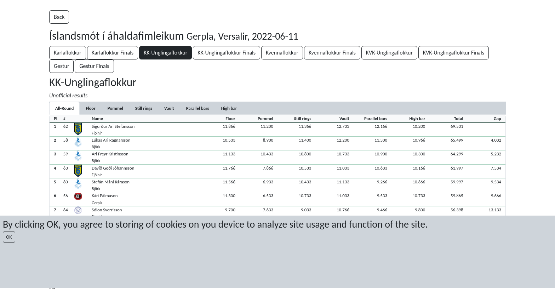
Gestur (61, 66)
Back (59, 16)
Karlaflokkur (67, 52)
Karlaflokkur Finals (112, 52)
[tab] (90, 108)
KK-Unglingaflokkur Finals (227, 52)
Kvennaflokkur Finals (332, 52)
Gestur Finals (94, 66)
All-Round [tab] (64, 108)
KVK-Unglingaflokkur (389, 52)
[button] (277, 129)
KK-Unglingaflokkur (165, 52)
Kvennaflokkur (282, 52)
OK (9, 237)
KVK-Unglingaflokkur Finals (453, 52)
